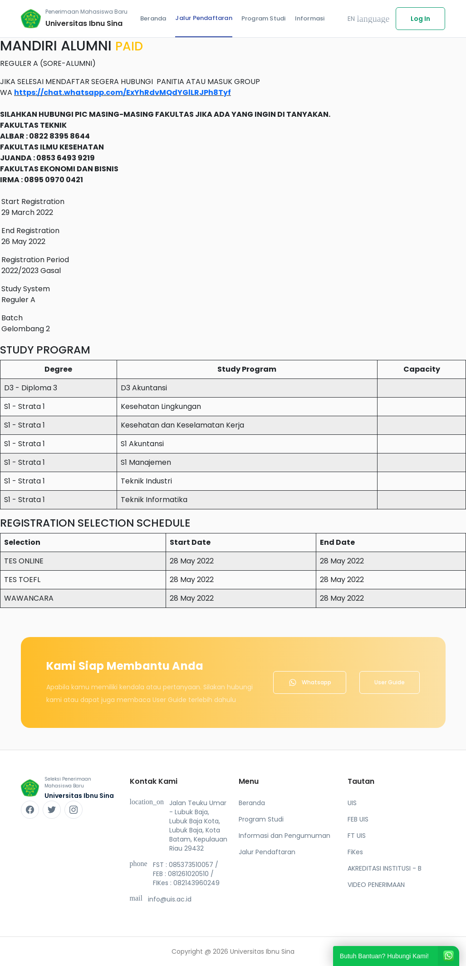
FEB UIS (358, 819)
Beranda (153, 18)
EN (369, 19)
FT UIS (357, 835)
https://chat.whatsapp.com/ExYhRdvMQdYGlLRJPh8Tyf (122, 92)
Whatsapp (309, 682)
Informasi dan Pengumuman (284, 835)
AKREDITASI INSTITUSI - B (385, 868)
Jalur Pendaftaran (203, 18)
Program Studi (263, 18)
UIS (352, 802)
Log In (420, 18)
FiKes (355, 851)
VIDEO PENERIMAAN (376, 884)
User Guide (389, 682)
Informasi (310, 18)
